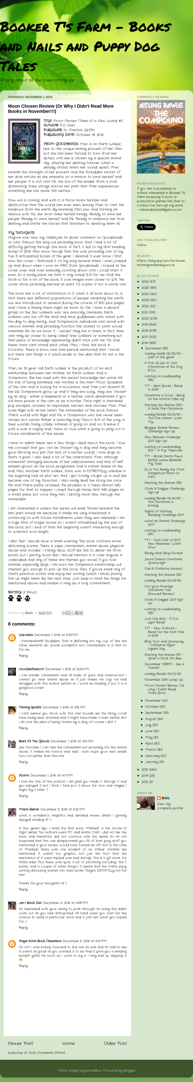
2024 (146, 294)
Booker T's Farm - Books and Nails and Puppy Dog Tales (85, 45)
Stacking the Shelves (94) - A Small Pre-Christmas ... (165, 407)
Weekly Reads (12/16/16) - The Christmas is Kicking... (164, 502)
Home (68, 1044)
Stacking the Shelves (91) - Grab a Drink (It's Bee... (164, 657)
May (149, 737)
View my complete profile (170, 806)
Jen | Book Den (30, 903)
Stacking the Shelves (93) (163, 483)
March (151, 750)
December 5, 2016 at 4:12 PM (85, 941)
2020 (146, 318)
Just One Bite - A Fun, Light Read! (161, 621)
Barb (165, 798)
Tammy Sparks (30, 707)
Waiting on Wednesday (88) (162, 378)
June (149, 731)
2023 (146, 300)
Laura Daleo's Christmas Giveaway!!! (163, 561)
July (148, 725)
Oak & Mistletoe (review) (164, 569)
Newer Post (20, 1044)
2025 (146, 288)
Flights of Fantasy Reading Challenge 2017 (164, 513)
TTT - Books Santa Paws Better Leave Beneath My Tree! (163, 460)
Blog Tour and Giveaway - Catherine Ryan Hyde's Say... (164, 645)
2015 (145, 770)
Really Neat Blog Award (163, 553)
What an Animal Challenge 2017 (165, 523)
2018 (145, 331)
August (151, 719)
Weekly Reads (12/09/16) (163, 581)
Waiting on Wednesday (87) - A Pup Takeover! (164, 449)
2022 (146, 306)
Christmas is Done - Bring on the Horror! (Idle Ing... (165, 397)
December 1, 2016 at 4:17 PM (51, 775)
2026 (146, 282)
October (152, 707)
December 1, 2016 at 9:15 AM (64, 707)
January (152, 762)
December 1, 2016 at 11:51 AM (72, 741)
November (153, 701)
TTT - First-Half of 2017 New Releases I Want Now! (163, 544)
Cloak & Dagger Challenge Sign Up (165, 490)
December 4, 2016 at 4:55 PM (65, 903)
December (153, 348)
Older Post (115, 1044)
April (149, 743)
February (152, 756)
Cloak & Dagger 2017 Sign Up (164, 602)
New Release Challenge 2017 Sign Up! (162, 439)
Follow (142, 245)
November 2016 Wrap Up (164, 680)
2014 (145, 776)
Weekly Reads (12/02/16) (163, 674)
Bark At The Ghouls (34, 741)
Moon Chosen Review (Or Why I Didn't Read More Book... (164, 689)
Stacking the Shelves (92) (163, 575)
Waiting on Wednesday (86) (162, 532)
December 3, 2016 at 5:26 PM (62, 809)
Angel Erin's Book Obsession (40, 941)
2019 (145, 325)
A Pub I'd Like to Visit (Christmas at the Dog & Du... (163, 366)
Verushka (26, 635)
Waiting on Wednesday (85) (162, 611)
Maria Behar (29, 809)
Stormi (24, 775)
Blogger (129, 1071)
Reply (23, 656)
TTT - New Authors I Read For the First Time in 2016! (164, 632)
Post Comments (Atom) (47, 1053)
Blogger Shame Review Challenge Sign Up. (162, 430)
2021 (145, 312)
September (154, 713)
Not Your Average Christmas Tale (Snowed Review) (159, 590)
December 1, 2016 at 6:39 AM (56, 635)
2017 (145, 337)
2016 (145, 343)
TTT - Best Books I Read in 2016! (163, 388)
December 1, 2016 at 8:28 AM (67, 669)
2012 (145, 782)
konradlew (93, 1071)
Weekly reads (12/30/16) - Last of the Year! (164, 355)
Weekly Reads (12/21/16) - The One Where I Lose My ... (164, 418)
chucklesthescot (31, 669)
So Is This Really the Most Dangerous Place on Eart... (164, 473)
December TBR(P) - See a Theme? (164, 666)
